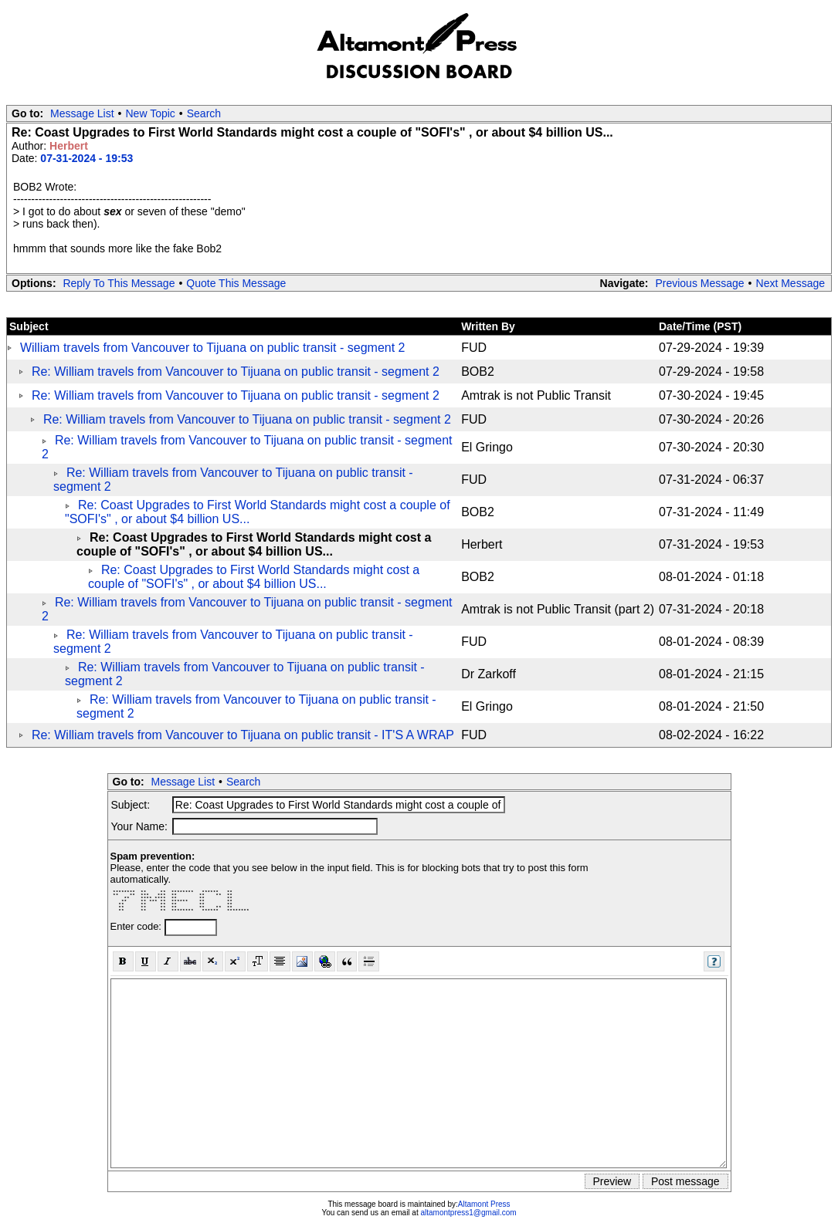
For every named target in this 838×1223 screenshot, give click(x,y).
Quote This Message (236, 283)
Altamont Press (484, 1204)
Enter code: (137, 926)
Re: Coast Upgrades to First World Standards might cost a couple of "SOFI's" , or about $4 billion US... (253, 576)
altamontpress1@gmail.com (468, 1212)
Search (204, 113)
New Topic (150, 113)
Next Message (790, 283)
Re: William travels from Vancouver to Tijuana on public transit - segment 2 (235, 371)
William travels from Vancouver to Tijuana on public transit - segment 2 (212, 347)
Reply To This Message (119, 283)
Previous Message (699, 283)
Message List (82, 113)
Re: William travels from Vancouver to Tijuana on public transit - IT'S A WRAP (243, 735)
